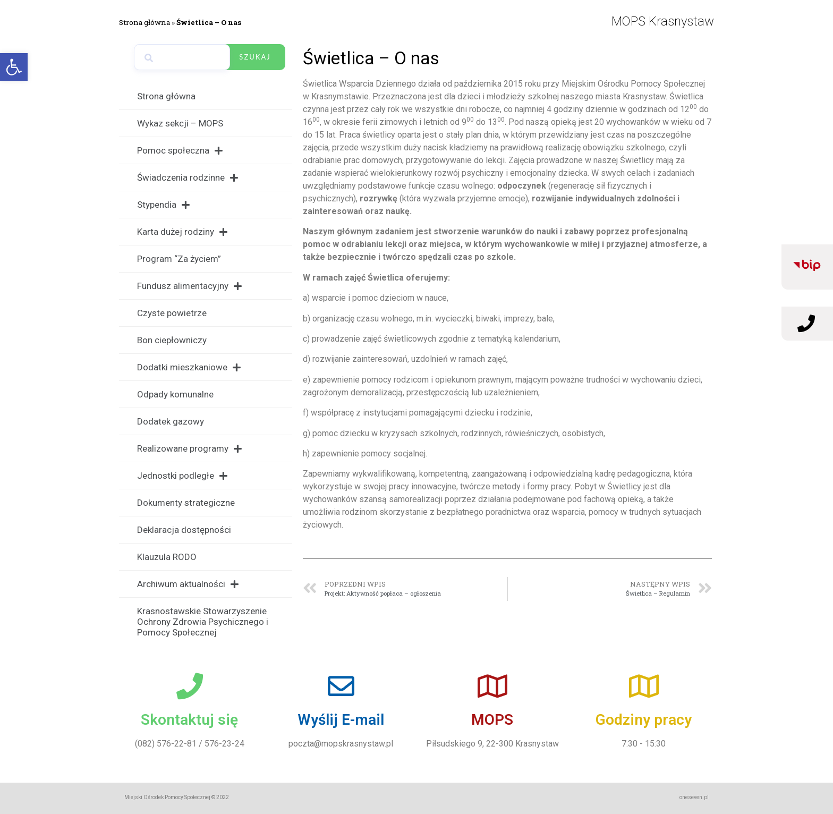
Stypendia (163, 205)
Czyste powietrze (172, 313)
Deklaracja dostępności (184, 529)
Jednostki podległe (182, 476)
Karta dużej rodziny (182, 232)
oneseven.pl (694, 797)
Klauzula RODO (167, 557)
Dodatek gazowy (170, 421)
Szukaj (254, 57)
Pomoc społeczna (180, 150)
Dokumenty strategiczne (186, 502)
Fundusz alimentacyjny (189, 286)
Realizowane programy (189, 449)
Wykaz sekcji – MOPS (180, 123)
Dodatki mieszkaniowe (189, 367)
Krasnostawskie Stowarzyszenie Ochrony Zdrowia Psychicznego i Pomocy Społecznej (202, 622)
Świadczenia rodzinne (187, 178)
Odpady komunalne (175, 394)
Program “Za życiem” (179, 258)
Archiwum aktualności (188, 584)
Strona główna (144, 22)
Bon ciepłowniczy (172, 340)
